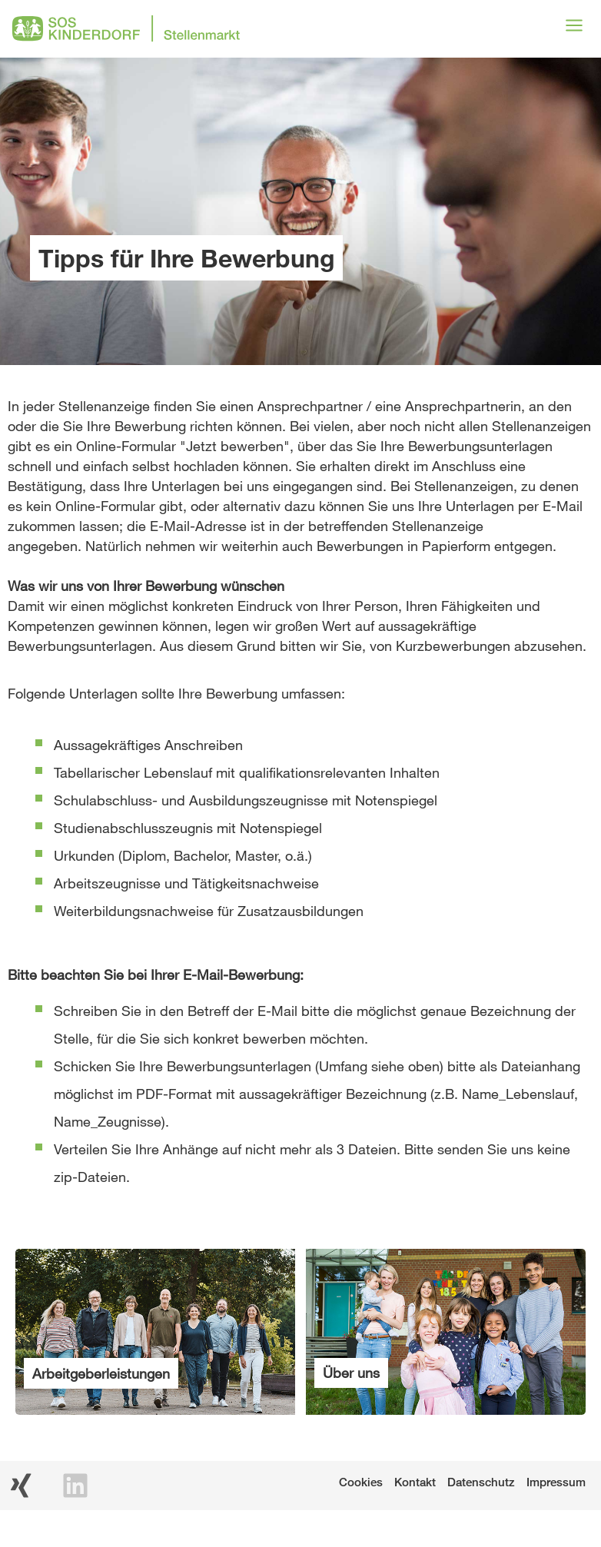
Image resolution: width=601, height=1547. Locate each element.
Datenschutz (481, 1482)
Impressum (556, 1482)
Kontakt (415, 1482)
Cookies (361, 1482)
